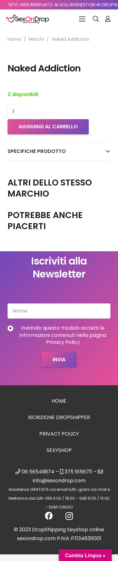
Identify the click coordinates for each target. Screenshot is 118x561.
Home (14, 39)
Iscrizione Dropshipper (59, 417)
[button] (96, 18)
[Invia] (59, 359)
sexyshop (59, 450)
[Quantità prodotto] (19, 111)
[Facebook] (49, 516)
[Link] (107, 19)
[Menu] (82, 19)
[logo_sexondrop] (27, 19)
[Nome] (59, 311)
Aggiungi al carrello (48, 126)
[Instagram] (69, 516)
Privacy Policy (59, 433)
